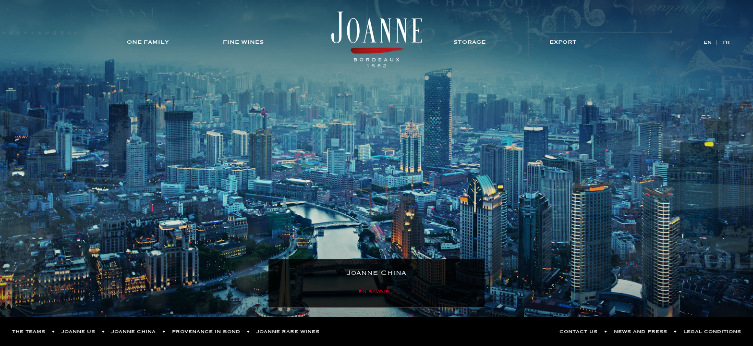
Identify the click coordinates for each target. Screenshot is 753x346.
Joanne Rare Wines (287, 331)
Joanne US (78, 331)
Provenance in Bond (206, 331)
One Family (148, 41)
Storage (469, 41)
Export (563, 41)
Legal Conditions (712, 331)
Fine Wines (243, 41)
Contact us (578, 331)
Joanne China (133, 331)
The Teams (28, 331)
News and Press (640, 331)
